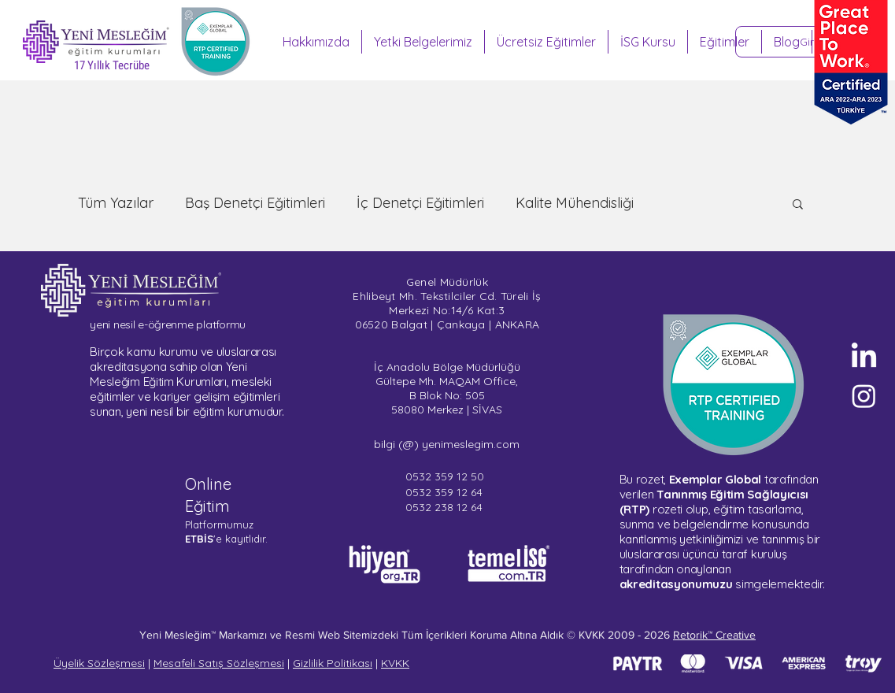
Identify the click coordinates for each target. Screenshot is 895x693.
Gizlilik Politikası (332, 663)
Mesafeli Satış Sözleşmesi (218, 663)
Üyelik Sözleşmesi (99, 663)
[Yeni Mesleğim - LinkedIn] (864, 357)
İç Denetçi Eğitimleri (420, 203)
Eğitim (207, 506)
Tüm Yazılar (115, 203)
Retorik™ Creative (714, 634)
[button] (797, 205)
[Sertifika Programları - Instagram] (864, 395)
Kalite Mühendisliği (575, 203)
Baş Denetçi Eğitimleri (255, 203)
